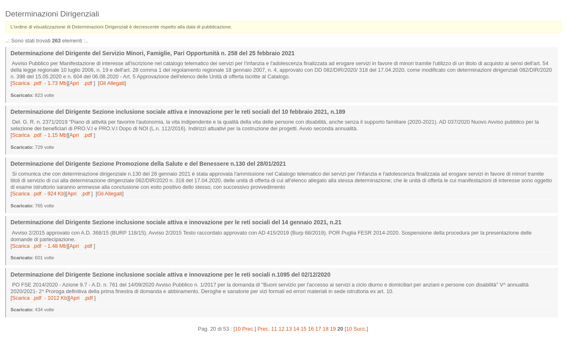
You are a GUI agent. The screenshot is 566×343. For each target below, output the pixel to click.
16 (311, 329)
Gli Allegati (111, 83)
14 (296, 329)
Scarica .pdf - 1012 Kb (39, 298)
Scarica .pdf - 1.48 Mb (39, 246)
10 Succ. (356, 329)
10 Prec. (245, 329)
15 (304, 329)
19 (333, 329)
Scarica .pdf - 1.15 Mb (39, 135)
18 (325, 329)
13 (289, 329)
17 (318, 329)
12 (281, 329)
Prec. (263, 329)
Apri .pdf (82, 83)
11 (274, 329)
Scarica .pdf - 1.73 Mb (39, 83)
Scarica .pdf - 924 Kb (38, 193)
